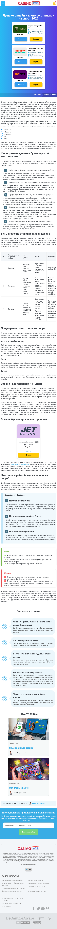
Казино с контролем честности (38, 883)
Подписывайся (28, 832)
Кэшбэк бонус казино (35, 880)
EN (30, 869)
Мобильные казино (19, 787)
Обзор (20, 39)
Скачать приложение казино (12, 891)
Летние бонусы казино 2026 (11, 903)
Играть (36, 39)
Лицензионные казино (21, 748)
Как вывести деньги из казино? (13, 880)
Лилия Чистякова (37, 804)
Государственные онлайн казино (13, 888)
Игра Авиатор (6, 906)
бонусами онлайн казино (20, 464)
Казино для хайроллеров (36, 886)
